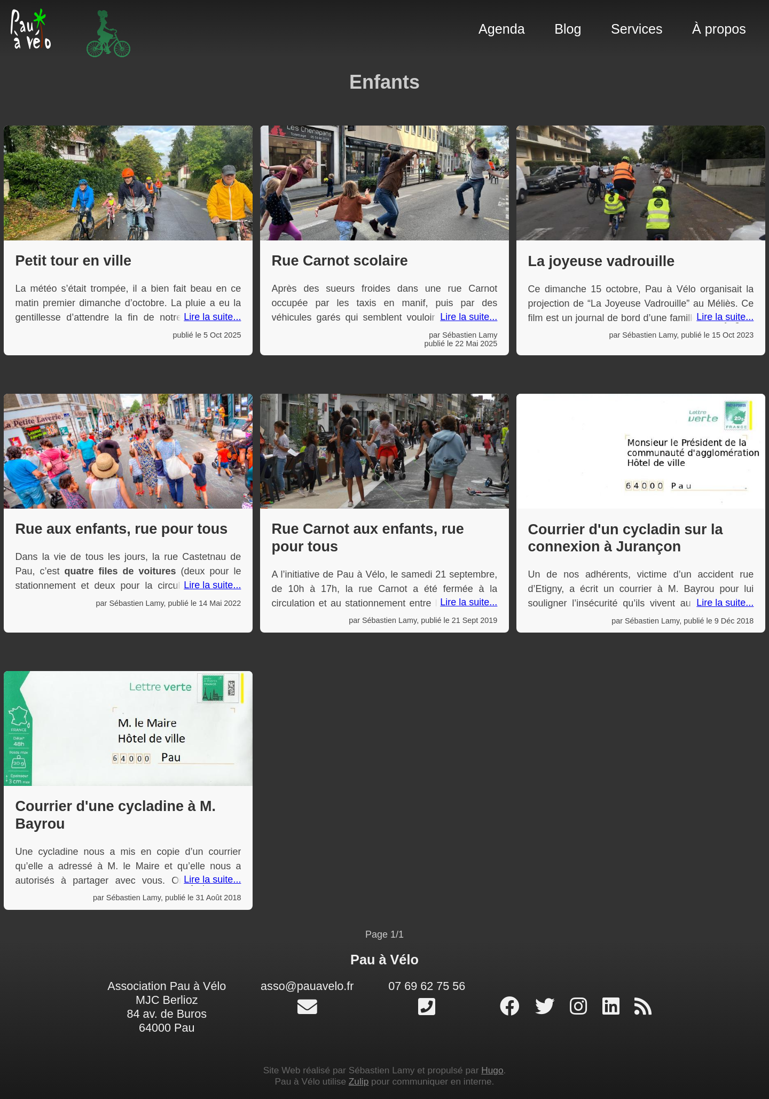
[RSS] (643, 1007)
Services (637, 28)
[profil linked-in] (613, 1007)
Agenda (501, 28)
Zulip (358, 1081)
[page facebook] (512, 1007)
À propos (719, 28)
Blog (567, 28)
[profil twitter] (547, 1007)
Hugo (492, 1070)
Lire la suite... (212, 316)
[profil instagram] (581, 1007)
